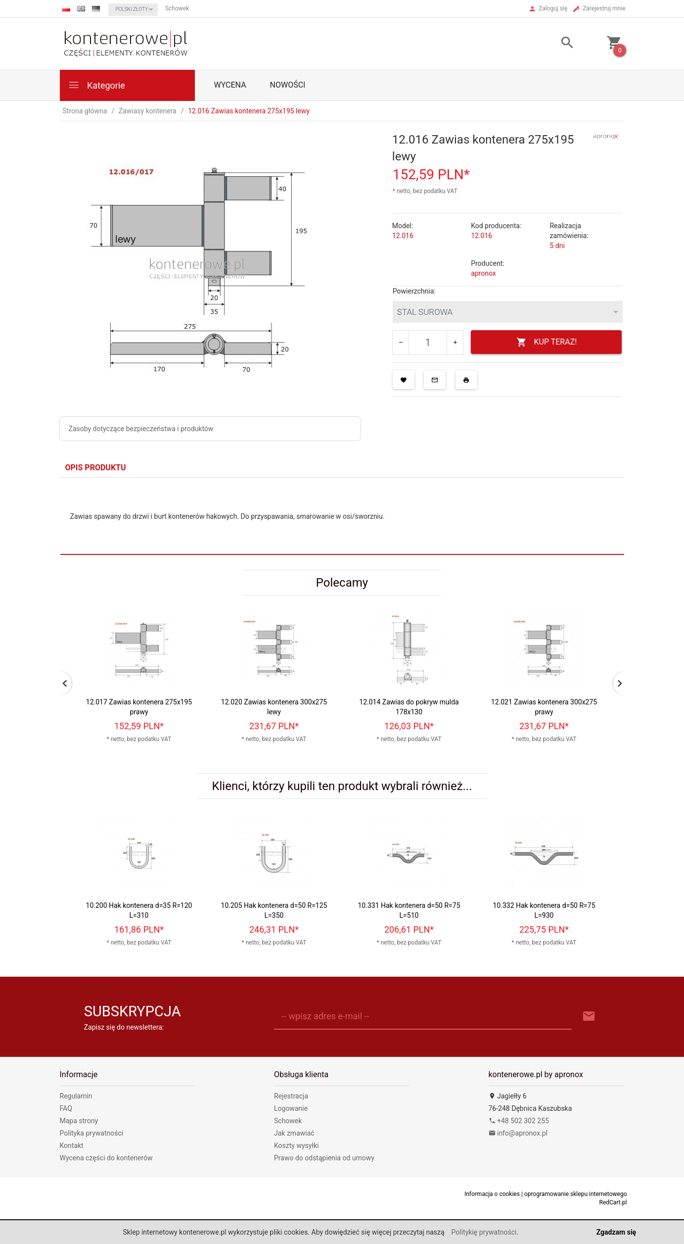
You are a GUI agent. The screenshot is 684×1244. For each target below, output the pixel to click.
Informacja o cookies (492, 1194)
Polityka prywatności (92, 1133)
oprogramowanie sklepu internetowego (575, 1194)
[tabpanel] (342, 516)
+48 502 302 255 (519, 1121)
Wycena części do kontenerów (106, 1158)
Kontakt (72, 1145)
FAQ (66, 1108)
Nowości (288, 85)
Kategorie (96, 85)
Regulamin (76, 1096)
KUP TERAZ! (546, 342)
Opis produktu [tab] (95, 467)
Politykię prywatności (484, 1232)
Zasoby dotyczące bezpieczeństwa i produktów (141, 429)
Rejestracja (291, 1096)
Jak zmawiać (294, 1133)
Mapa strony (79, 1121)
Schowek (288, 1121)
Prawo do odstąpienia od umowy (324, 1158)
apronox (483, 273)
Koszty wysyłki (296, 1145)
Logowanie (291, 1108)
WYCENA (230, 85)
